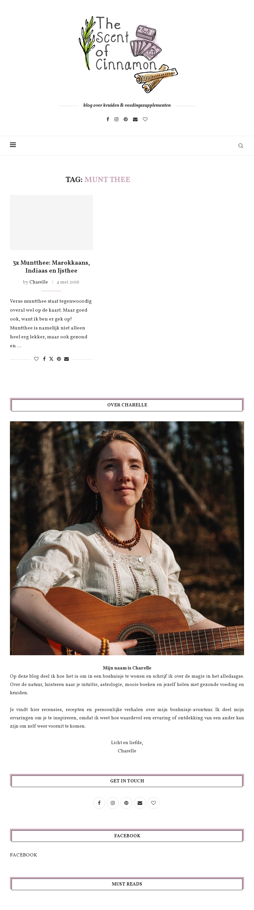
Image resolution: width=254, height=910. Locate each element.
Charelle (38, 282)
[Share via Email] (66, 359)
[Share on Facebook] (44, 359)
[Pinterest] (126, 119)
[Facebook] (107, 119)
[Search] (240, 145)
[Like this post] (36, 359)
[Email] (135, 119)
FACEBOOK (23, 855)
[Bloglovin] (145, 119)
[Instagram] (116, 119)
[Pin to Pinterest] (59, 359)
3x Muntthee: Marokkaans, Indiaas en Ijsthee (51, 267)
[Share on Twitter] (51, 359)
